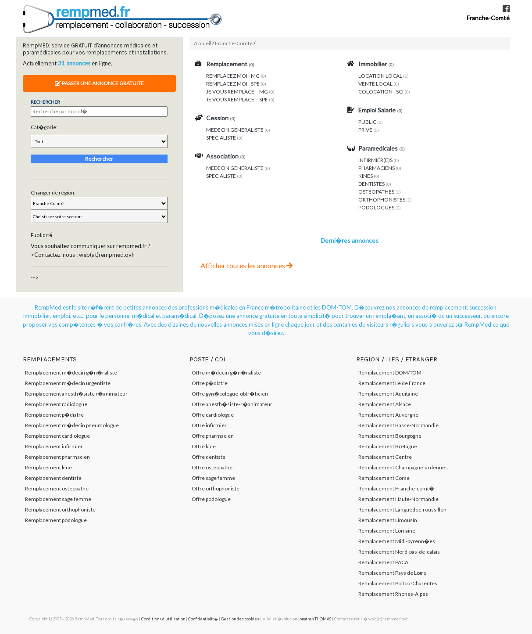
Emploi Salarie (377, 110)
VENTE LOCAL (375, 83)
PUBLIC (367, 122)
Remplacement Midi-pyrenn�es (396, 541)
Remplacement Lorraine (386, 530)
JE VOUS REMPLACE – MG (237, 91)
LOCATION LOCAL (380, 75)
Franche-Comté (488, 18)
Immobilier (372, 64)
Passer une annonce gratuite (99, 83)
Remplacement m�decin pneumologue (72, 425)
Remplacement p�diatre (54, 414)
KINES (365, 176)
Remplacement (226, 64)
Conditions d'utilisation (163, 618)
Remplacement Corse (384, 478)
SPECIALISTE (221, 137)
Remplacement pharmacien (57, 457)
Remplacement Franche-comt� (396, 488)
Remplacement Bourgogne (389, 435)
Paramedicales (378, 148)
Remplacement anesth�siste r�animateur (76, 393)
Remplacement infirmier (54, 446)
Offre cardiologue (213, 414)
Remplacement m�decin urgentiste (68, 383)
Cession (217, 118)
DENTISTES (371, 183)
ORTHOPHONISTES (381, 199)
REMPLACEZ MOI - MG (233, 75)
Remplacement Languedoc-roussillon (402, 509)
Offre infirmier (209, 425)
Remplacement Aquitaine (388, 393)
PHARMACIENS (376, 168)
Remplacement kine (48, 467)
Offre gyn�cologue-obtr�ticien (230, 393)
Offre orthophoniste (215, 488)
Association (222, 156)
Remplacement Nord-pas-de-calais (399, 551)
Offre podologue (211, 499)
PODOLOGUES (376, 207)
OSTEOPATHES (376, 191)
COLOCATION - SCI (380, 91)
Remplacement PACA (383, 562)
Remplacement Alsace (384, 404)
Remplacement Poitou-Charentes (397, 583)
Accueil (202, 43)
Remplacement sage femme (58, 499)
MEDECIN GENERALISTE (235, 129)
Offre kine (204, 446)
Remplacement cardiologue (57, 435)
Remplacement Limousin (387, 520)
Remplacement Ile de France (391, 383)
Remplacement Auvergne (388, 414)
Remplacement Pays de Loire (392, 572)
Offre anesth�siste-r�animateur (232, 404)
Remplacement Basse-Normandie (398, 425)
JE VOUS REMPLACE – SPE (237, 99)
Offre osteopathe (212, 467)
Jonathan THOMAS (314, 618)
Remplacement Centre (385, 457)
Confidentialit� (203, 618)
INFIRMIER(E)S (375, 160)
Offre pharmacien (213, 435)
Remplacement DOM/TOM (389, 372)
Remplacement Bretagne (387, 446)
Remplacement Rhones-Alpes (393, 594)
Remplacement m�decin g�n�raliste (71, 372)
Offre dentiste (208, 457)
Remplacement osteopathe (57, 488)
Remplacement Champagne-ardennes (403, 467)
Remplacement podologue (56, 520)
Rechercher (99, 158)
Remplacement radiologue (56, 404)
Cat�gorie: (44, 127)
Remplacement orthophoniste (60, 509)
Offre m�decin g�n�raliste (226, 372)
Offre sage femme (213, 478)
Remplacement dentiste (53, 478)
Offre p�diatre (210, 383)
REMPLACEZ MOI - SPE (233, 83)
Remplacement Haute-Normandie (398, 499)
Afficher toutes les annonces (246, 265)
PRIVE (365, 129)
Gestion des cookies (240, 618)
